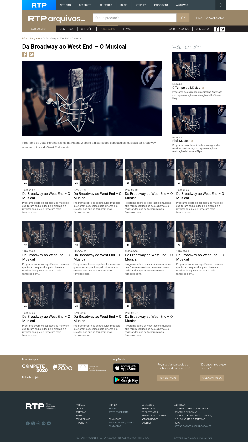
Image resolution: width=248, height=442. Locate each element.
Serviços (127, 29)
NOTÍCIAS (80, 395)
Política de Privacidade (86, 428)
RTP (141, 5)
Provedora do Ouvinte (154, 406)
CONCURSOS (115, 409)
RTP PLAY (113, 395)
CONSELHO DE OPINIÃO (185, 402)
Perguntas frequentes (121, 413)
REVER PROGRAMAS (119, 402)
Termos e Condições (126, 428)
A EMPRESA (179, 395)
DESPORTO (81, 399)
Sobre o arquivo (178, 29)
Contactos (203, 29)
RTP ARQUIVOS (83, 409)
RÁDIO (79, 406)
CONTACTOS (148, 395)
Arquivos (182, 5)
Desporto (85, 5)
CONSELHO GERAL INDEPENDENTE (191, 399)
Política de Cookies (107, 428)
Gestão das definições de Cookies (192, 416)
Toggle (220, 5)
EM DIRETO (114, 399)
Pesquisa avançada (209, 17)
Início (25, 38)
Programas (107, 29)
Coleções (87, 29)
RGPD (177, 413)
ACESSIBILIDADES (150, 409)
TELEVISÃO (81, 402)
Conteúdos (67, 29)
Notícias (65, 5)
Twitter (222, 29)
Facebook (216, 29)
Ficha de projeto (30, 367)
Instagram (38, 413)
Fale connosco (212, 368)
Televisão (106, 5)
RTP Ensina (81, 413)
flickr (48, 413)
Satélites (146, 413)
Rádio (123, 5)
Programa (35, 38)
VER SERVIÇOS (168, 368)
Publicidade (143, 428)
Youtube (43, 413)
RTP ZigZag (161, 5)
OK (183, 18)
